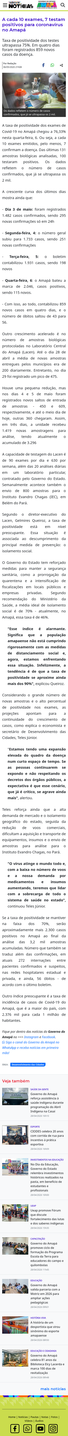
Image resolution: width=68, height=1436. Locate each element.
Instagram (32, 1037)
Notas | (46, 1417)
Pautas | (35, 1417)
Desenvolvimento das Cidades (28, 1064)
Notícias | (24, 1417)
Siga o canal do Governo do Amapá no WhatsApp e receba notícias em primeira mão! (30, 1047)
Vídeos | (30, 1420)
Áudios (39, 1420)
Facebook (48, 1037)
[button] (4, 5)
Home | (13, 1417)
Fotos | (55, 1417)
